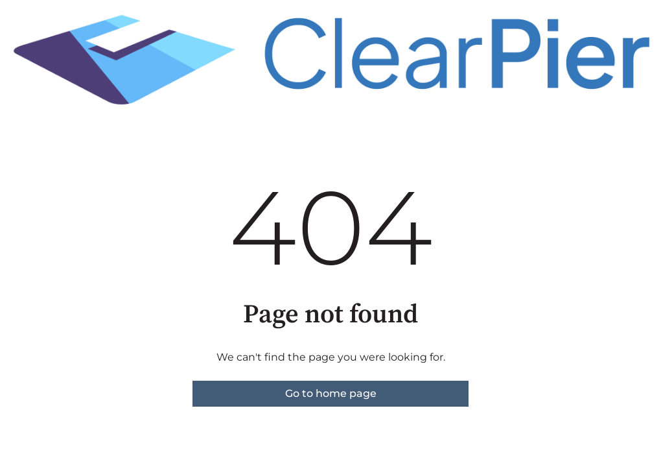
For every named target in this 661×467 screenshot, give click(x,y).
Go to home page (331, 393)
